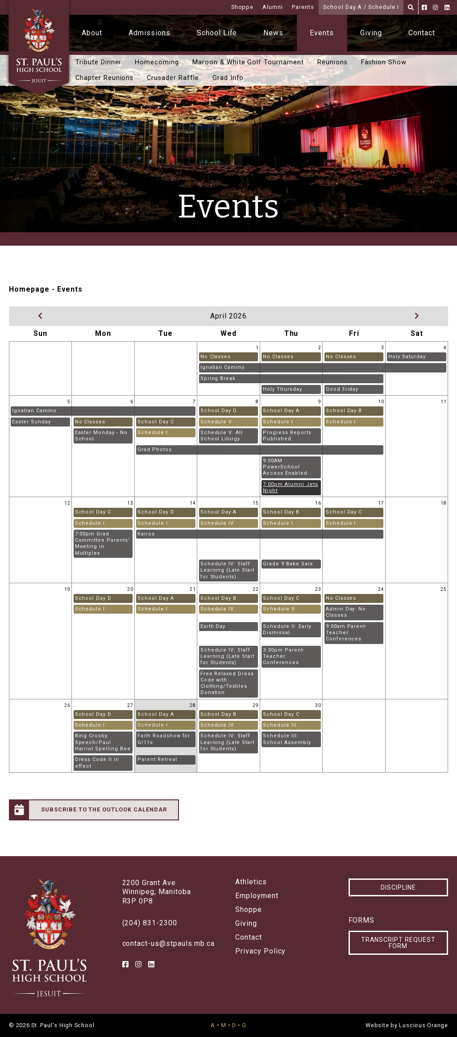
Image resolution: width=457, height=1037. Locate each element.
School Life (217, 33)
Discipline (398, 887)
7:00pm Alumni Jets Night (290, 487)
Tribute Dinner (98, 62)
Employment (256, 895)
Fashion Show (384, 62)
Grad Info (228, 78)
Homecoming (157, 62)
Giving (371, 33)
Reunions (332, 62)
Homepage (29, 289)
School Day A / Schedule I (361, 7)
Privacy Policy (260, 951)
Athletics (251, 882)
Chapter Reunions (104, 78)
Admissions (149, 33)
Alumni (272, 7)
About (92, 33)
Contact (421, 33)
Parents (303, 7)
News (273, 33)
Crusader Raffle (173, 78)
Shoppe (242, 7)
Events (322, 33)
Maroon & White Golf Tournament (248, 62)
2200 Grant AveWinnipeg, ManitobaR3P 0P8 (156, 892)
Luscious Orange (423, 1025)
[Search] (410, 7)
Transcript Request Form (398, 942)
